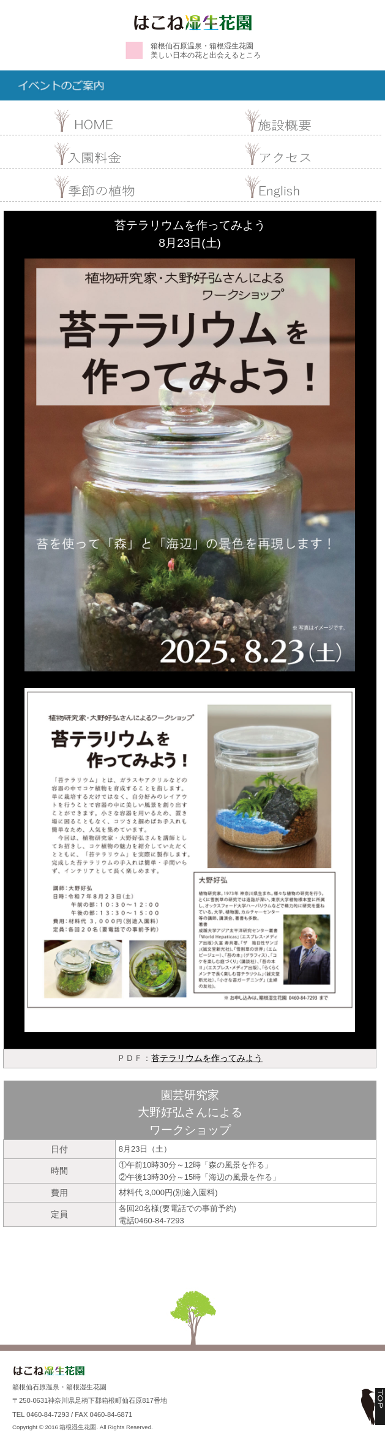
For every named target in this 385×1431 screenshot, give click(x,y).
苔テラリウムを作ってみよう (207, 1058)
